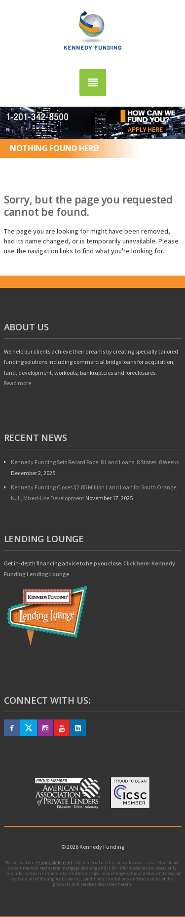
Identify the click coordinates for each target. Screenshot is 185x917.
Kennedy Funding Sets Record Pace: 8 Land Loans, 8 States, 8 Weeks (95, 462)
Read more (17, 383)
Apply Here (145, 129)
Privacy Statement (54, 862)
